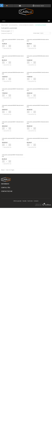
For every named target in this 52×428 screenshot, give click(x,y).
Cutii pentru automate (40, 25)
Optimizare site (38, 425)
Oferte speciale (17, 421)
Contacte (36, 421)
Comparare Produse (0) (6, 33)
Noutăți (24, 421)
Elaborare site (39, 424)
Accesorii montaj (13, 25)
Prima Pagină (4, 25)
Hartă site (30, 421)
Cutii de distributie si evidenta (26, 25)
